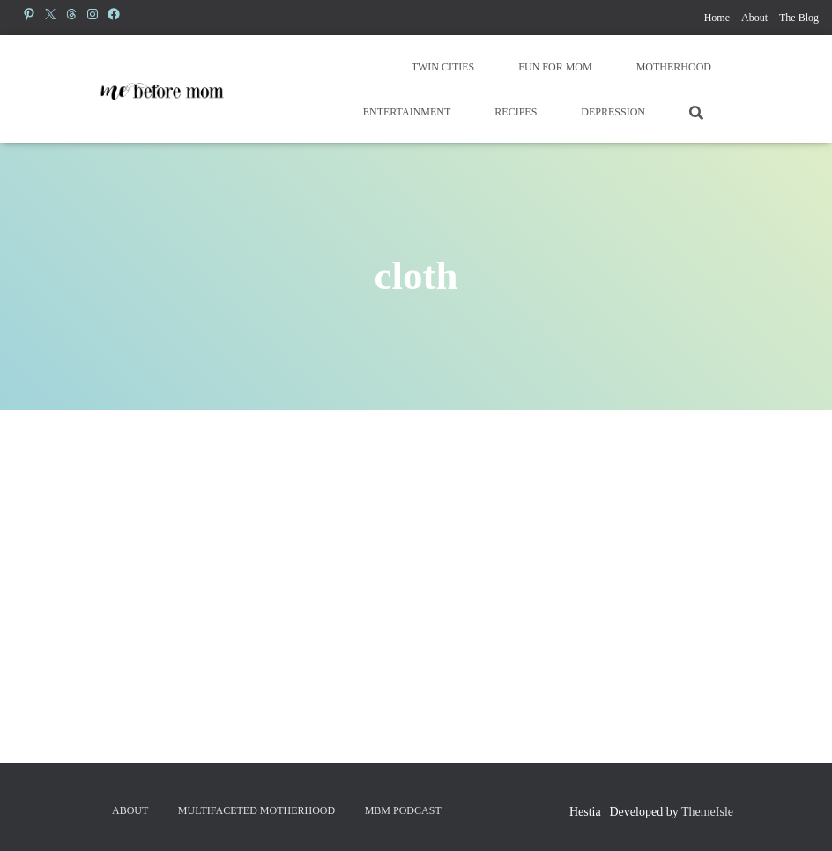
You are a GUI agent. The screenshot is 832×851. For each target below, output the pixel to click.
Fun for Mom (554, 67)
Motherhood (673, 67)
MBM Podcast (403, 810)
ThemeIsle (707, 811)
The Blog (799, 17)
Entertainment (407, 112)
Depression (613, 112)
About (754, 17)
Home (717, 17)
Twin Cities (443, 67)
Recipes (515, 112)
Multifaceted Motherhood (256, 810)
